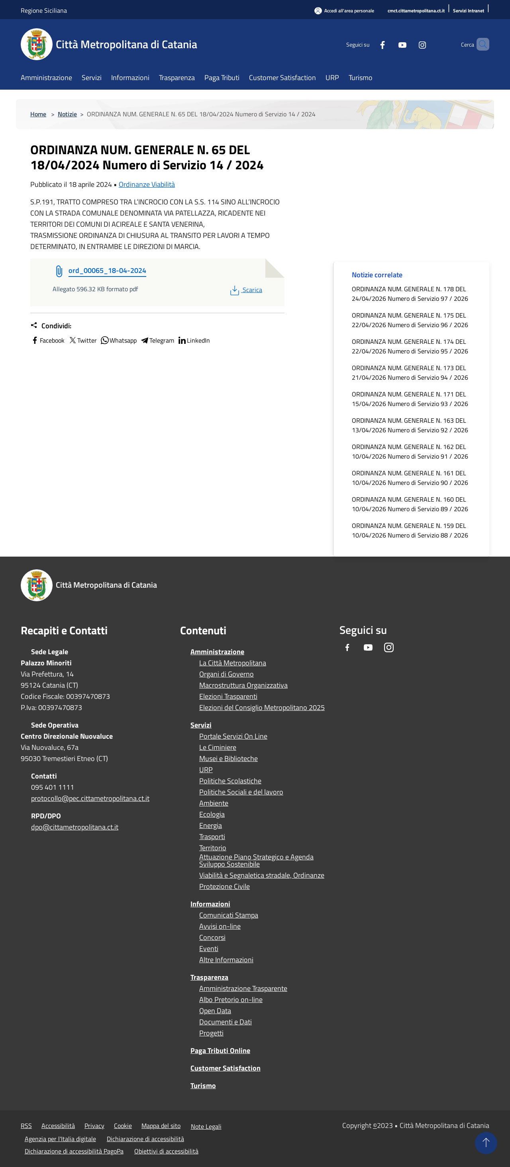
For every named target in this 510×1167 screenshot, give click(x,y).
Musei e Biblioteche (228, 758)
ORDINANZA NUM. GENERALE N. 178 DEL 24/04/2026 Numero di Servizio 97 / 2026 (410, 293)
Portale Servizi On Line (233, 736)
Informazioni (210, 903)
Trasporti (212, 836)
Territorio (212, 847)
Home (38, 114)
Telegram (157, 340)
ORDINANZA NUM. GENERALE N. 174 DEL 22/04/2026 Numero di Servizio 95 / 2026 (410, 346)
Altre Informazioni (226, 959)
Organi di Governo (226, 674)
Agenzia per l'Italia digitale (60, 1138)
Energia (210, 825)
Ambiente (213, 803)
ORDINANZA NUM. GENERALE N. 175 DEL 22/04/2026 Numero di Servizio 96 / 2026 (410, 320)
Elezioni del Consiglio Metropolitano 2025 (262, 707)
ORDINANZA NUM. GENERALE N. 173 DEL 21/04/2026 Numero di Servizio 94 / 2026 (410, 372)
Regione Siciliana (44, 10)
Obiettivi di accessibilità (166, 1151)
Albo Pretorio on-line (231, 999)
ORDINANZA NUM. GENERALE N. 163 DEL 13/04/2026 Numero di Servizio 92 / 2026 (410, 425)
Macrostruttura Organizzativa (243, 685)
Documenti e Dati (225, 1022)
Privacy (94, 1125)
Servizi (201, 725)
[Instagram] (409, 44)
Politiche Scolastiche (230, 781)
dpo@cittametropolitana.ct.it (74, 827)
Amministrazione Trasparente (243, 988)
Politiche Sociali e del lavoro (241, 792)
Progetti (211, 1033)
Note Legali (206, 1126)
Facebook (47, 340)
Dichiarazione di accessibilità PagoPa (74, 1151)
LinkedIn (193, 340)
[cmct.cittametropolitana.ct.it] (416, 11)
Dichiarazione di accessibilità (145, 1138)
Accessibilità (58, 1125)
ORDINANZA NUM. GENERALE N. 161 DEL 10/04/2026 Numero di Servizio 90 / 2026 (410, 477)
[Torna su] (486, 1143)
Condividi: (50, 325)
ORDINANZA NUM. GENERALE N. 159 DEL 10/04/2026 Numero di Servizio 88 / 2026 (410, 530)
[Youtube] (389, 44)
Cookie (123, 1125)
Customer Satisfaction (225, 1068)
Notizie (67, 114)
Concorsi (212, 937)
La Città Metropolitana (232, 663)
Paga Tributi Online (220, 1050)
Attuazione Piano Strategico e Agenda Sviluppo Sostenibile (256, 860)
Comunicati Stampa (228, 915)
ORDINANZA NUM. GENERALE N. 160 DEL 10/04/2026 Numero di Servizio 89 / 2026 (410, 504)
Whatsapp (118, 340)
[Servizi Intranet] (468, 11)
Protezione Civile (224, 886)
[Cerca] (479, 44)
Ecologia (212, 814)
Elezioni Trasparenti (228, 696)
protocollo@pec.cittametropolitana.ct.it (90, 798)
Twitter (82, 340)
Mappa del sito (160, 1125)
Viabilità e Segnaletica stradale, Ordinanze (261, 875)
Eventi (208, 948)
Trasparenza (209, 977)
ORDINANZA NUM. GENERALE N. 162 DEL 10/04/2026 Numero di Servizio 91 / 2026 (410, 451)
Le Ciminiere (217, 747)
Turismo (203, 1085)
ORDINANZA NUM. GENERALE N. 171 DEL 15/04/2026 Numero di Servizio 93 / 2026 (410, 398)
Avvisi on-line (220, 926)
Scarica (245, 289)
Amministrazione (217, 651)
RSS (26, 1125)
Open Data (215, 1010)
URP (206, 769)
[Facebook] (369, 44)
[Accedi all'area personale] (344, 10)
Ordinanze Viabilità (147, 184)
